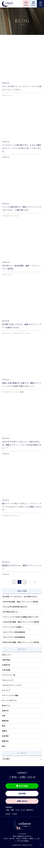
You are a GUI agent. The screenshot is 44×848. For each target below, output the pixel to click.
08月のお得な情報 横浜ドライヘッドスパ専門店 (21, 642)
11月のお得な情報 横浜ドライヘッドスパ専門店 (21, 622)
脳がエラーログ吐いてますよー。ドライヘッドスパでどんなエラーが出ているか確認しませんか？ (21, 506)
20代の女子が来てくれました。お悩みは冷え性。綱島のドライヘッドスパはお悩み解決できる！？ (21, 444)
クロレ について (7, 95)
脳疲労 (22, 392)
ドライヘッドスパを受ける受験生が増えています (21, 617)
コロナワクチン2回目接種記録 (14, 632)
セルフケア (6, 690)
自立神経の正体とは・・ (12, 612)
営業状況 (5, 710)
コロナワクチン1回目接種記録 (14, 637)
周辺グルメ (6, 705)
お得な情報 (6, 670)
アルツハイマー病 (8, 675)
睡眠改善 (5, 721)
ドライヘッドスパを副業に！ (13, 627)
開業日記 (5, 741)
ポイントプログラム (9, 700)
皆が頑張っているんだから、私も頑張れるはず (20, 596)
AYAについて (6, 655)
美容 (3, 726)
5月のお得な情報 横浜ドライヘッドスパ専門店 (20, 601)
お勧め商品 (6, 660)
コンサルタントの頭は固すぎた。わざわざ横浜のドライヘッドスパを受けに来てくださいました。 (21, 148)
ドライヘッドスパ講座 (10, 695)
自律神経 (5, 736)
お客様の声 (5, 157)
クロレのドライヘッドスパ (10, 216)
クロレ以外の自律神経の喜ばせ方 (15, 606)
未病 (3, 715)
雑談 (3, 746)
